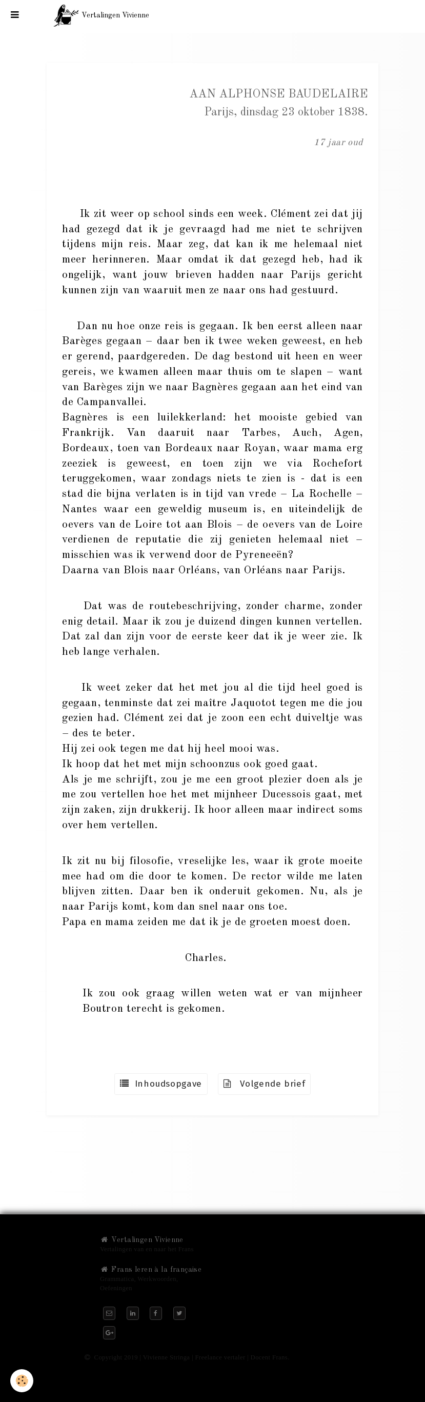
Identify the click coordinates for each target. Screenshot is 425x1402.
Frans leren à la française (150, 1269)
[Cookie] (21, 1380)
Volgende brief (265, 1083)
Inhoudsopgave (161, 1083)
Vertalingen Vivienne (142, 1240)
